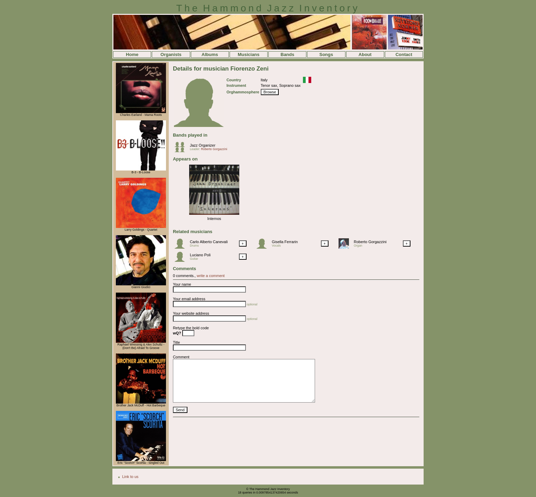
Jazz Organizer (202, 145)
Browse (270, 92)
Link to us (130, 477)
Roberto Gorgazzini (214, 149)
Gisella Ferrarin (285, 242)
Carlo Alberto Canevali (209, 242)
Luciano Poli (200, 255)
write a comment (211, 276)
